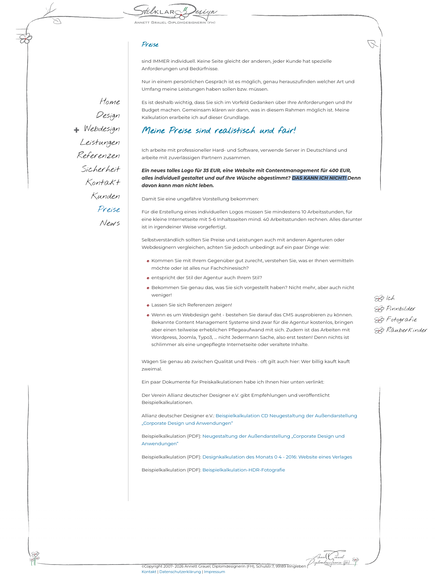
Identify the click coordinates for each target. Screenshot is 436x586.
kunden (105, 196)
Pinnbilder (401, 308)
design (108, 115)
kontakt (102, 183)
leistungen (100, 142)
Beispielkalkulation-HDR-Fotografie (243, 469)
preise (109, 210)
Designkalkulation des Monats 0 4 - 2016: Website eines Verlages (277, 457)
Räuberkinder (406, 330)
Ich (390, 298)
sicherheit (100, 169)
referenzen (98, 156)
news (110, 223)
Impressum (214, 572)
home (110, 102)
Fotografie (401, 319)
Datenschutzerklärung (180, 572)
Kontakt (149, 572)
